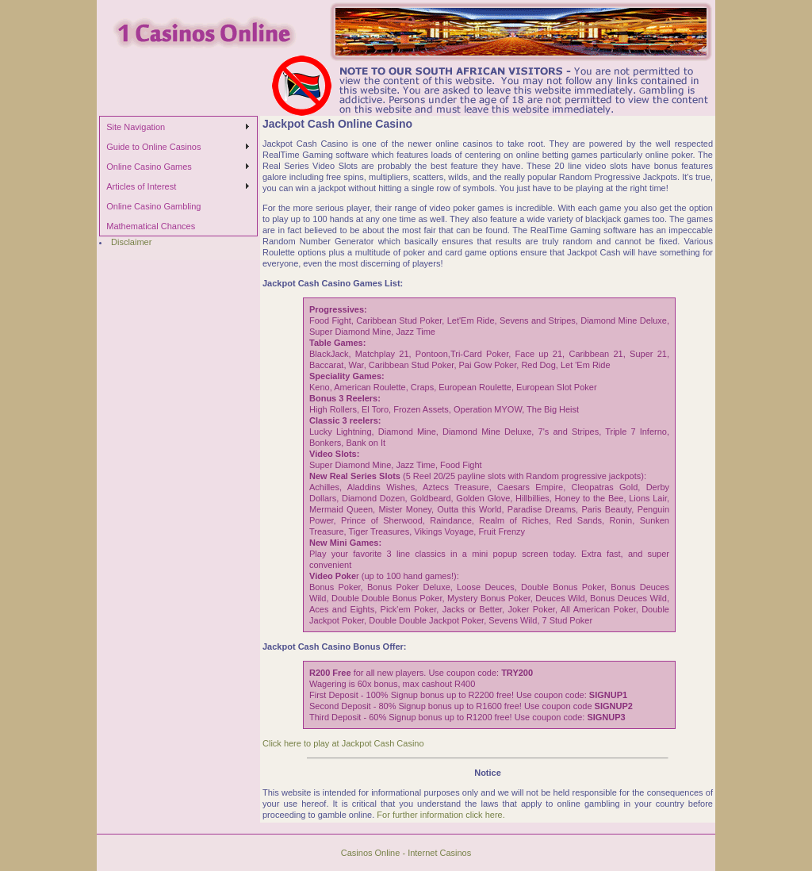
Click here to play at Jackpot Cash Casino (343, 743)
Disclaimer (131, 242)
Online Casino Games (149, 166)
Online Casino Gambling (153, 206)
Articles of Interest (141, 186)
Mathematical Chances (150, 226)
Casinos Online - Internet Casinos (406, 853)
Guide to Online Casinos (153, 147)
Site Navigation (135, 127)
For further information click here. (440, 814)
